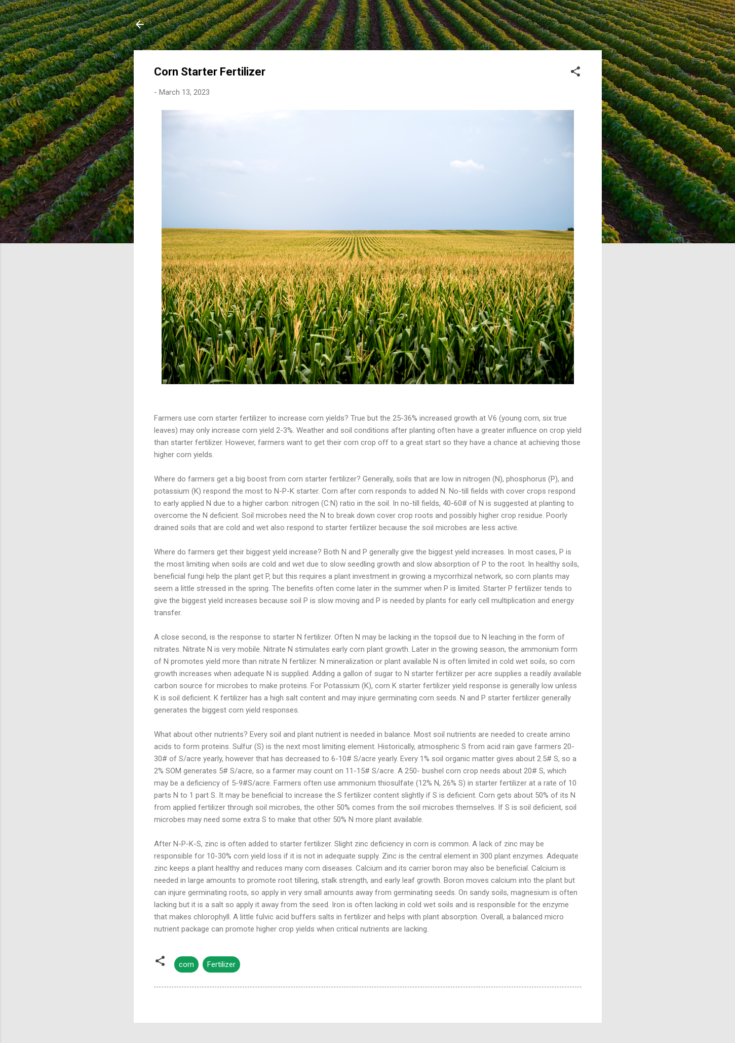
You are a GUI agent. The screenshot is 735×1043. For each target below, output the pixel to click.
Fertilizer (221, 964)
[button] (575, 73)
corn (186, 964)
